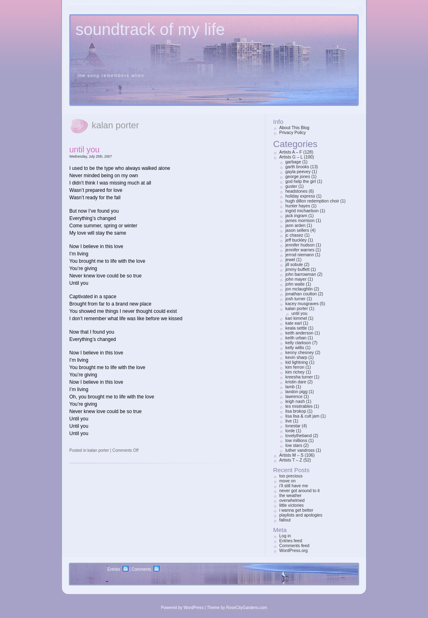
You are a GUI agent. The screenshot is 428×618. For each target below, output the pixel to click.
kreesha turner (299, 376)
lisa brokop (295, 411)
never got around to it (299, 490)
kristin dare (295, 381)
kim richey (294, 371)
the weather (290, 495)
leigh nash (295, 401)
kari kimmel (296, 318)
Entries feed (290, 540)
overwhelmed (291, 500)
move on (287, 480)
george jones (297, 176)
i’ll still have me (293, 485)
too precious (290, 475)
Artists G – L (291, 156)
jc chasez (294, 235)
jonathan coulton (301, 293)
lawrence (293, 396)
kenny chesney (299, 352)
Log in (285, 535)
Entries (114, 569)
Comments (141, 569)
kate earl (293, 323)
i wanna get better (296, 510)
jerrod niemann (299, 254)
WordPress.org (293, 550)
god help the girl (300, 181)
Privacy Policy (292, 132)
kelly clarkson (298, 342)
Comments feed (294, 545)
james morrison (300, 220)
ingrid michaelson (302, 210)
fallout (285, 519)
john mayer (296, 279)
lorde (290, 430)
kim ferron (294, 367)
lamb (290, 386)
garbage (293, 161)
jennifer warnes (299, 249)
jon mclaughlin (299, 288)
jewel (290, 259)
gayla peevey (298, 171)
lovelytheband (298, 435)
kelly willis (294, 347)
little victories (291, 505)
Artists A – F (290, 152)
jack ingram (296, 215)
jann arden (295, 225)
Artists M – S (291, 455)
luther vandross (300, 450)
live (288, 420)
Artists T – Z (290, 459)
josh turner (295, 298)
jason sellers (297, 230)
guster (291, 186)
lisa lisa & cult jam (302, 415)
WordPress (193, 607)
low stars (293, 445)
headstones (296, 191)
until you (84, 149)
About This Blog (294, 127)
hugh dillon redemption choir (312, 200)
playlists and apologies (300, 514)
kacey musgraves (302, 303)
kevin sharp (296, 357)
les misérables (299, 406)
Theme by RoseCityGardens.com (237, 607)
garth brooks (297, 166)
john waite (294, 284)
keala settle (296, 327)
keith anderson (299, 332)
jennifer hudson (300, 244)
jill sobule (294, 264)
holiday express (300, 196)
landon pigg (296, 391)
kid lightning (296, 362)
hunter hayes (297, 205)
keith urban (296, 337)
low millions (296, 440)
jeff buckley (296, 240)
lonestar (292, 425)
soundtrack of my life (150, 29)
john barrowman (300, 274)
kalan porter (98, 450)
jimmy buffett (297, 269)
